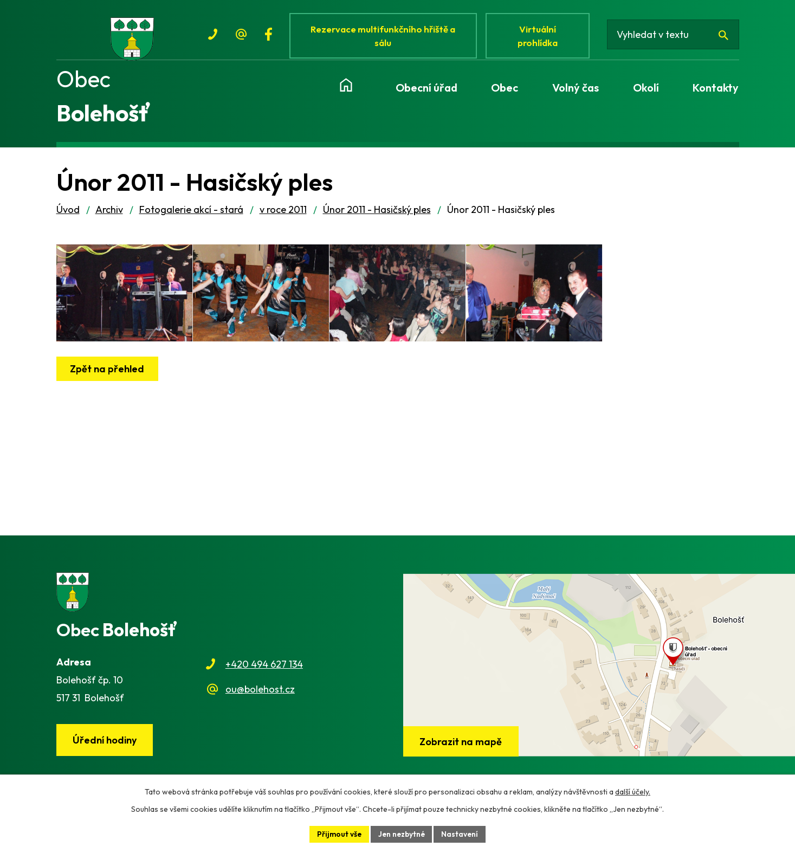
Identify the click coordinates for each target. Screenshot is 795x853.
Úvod (68, 214)
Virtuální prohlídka (540, 36)
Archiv (109, 214)
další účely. (632, 791)
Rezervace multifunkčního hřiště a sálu (384, 36)
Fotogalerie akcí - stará (191, 214)
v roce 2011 (283, 214)
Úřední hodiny (105, 745)
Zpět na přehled (108, 385)
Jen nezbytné (401, 833)
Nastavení (461, 833)
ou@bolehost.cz (260, 694)
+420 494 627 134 (264, 669)
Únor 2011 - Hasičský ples (377, 214)
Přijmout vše (337, 833)
